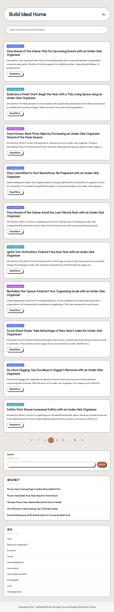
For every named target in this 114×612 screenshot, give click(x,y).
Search (10, 454)
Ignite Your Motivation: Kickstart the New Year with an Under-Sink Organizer (50, 253)
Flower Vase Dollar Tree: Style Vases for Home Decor (32, 495)
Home (12, 30)
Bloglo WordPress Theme (83, 607)
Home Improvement (17, 574)
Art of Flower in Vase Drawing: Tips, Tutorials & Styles (32, 508)
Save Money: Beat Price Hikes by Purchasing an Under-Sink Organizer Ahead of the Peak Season (53, 135)
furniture (11, 550)
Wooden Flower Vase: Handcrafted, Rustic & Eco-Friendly (34, 502)
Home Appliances (15, 46)
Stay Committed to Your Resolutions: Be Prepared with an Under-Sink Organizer (53, 174)
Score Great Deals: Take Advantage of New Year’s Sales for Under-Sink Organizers (54, 332)
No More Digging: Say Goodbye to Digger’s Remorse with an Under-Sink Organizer (55, 371)
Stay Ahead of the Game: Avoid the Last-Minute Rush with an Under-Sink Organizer (55, 214)
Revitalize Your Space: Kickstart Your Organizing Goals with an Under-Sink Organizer (56, 293)
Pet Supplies (13, 580)
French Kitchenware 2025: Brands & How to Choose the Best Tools (38, 515)
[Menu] (103, 14)
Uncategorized (14, 591)
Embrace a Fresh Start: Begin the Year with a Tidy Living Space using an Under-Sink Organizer (54, 96)
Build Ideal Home (27, 14)
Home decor (13, 568)
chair (9, 538)
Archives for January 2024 (27, 30)
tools (9, 586)
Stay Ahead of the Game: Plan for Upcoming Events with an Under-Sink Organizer (54, 53)
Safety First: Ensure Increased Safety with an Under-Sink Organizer (52, 409)
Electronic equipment (17, 544)
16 (75, 440)
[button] (32, 440)
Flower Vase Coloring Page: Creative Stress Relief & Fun (33, 489)
